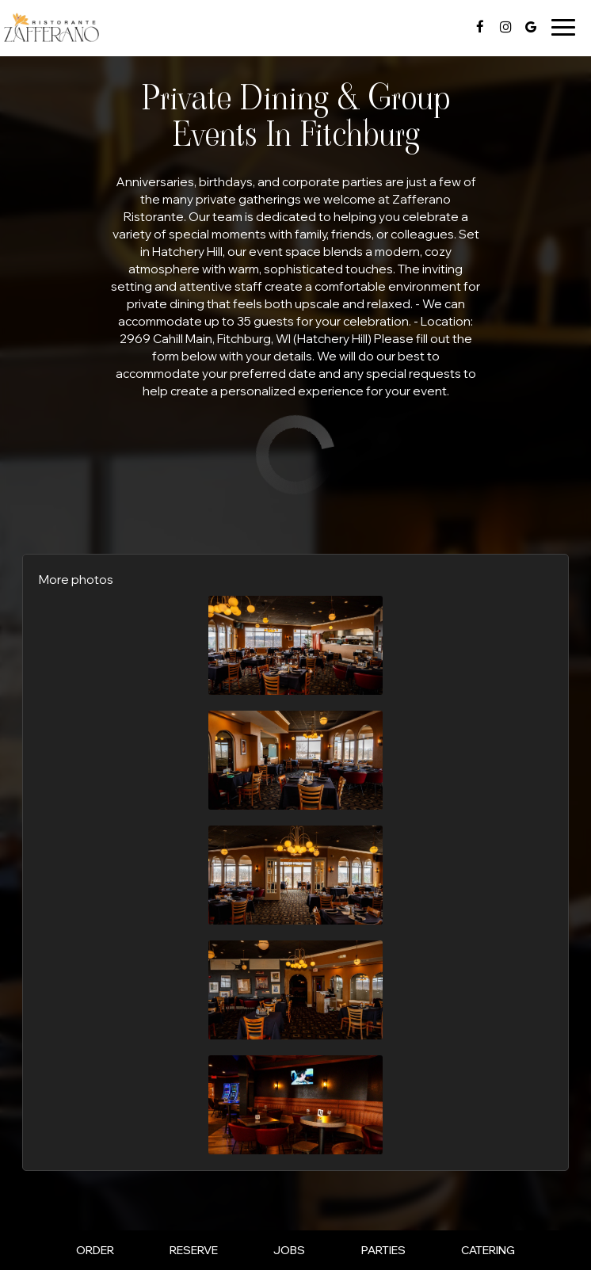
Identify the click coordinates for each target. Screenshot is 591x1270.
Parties (383, 1250)
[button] (295, 645)
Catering (488, 1250)
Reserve (194, 1250)
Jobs (289, 1250)
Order (95, 1250)
